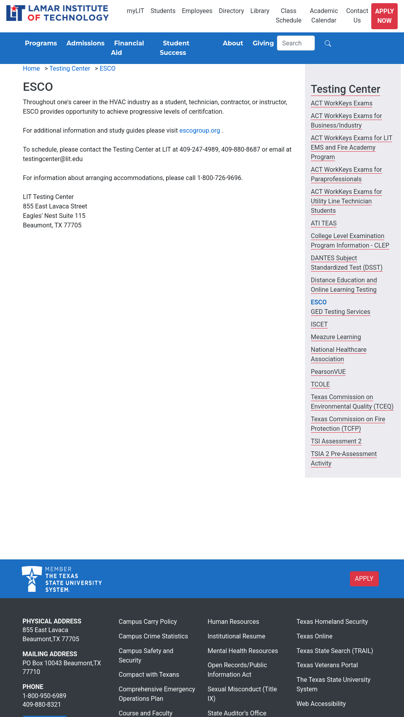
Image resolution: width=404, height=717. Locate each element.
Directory (231, 11)
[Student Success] (187, 48)
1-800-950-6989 (44, 696)
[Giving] (262, 43)
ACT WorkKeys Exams (341, 103)
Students (163, 11)
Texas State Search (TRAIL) (335, 651)
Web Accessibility (321, 704)
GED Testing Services (340, 311)
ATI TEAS (324, 223)
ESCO (108, 68)
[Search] (296, 43)
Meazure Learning (336, 337)
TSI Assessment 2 (336, 441)
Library (259, 11)
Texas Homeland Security (332, 621)
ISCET (319, 324)
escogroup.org (200, 130)
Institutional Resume (236, 636)
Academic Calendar (324, 15)
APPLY (364, 578)
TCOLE (320, 384)
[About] (232, 43)
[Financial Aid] (132, 48)
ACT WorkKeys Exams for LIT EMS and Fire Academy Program (352, 147)
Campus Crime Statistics (153, 636)
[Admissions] (84, 43)
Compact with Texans (149, 674)
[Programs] (39, 43)
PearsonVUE (328, 371)
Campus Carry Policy (148, 621)
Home (31, 68)
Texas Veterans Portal (327, 665)
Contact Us (357, 15)
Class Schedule (288, 15)
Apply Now (384, 16)
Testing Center (69, 68)
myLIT (135, 11)
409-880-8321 (41, 704)
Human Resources (233, 621)
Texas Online (315, 636)
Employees (197, 11)
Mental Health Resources (243, 651)
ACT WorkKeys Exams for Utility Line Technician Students (346, 201)
